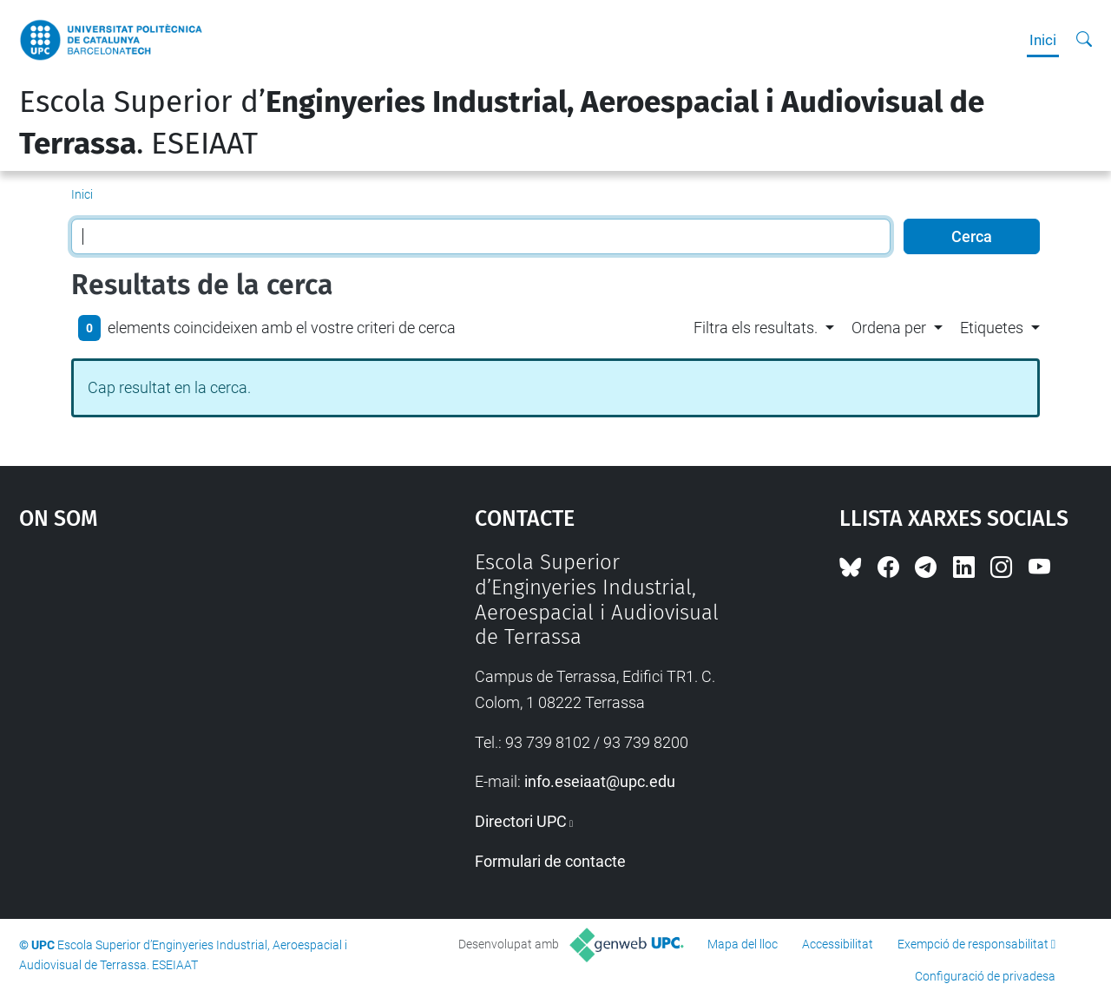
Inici (1042, 40)
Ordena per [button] (888, 327)
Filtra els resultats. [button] (756, 327)
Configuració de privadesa (985, 976)
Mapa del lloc (742, 944)
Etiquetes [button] (991, 327)
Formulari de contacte (550, 861)
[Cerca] (1084, 40)
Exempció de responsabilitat (973, 944)
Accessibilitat (837, 944)
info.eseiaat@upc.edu (599, 781)
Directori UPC (521, 821)
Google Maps (191, 680)
